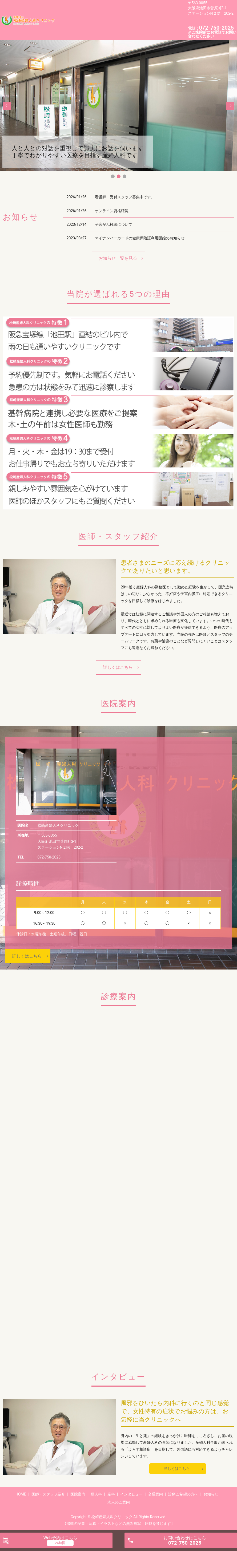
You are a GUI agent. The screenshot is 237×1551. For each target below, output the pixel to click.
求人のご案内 (71, 28)
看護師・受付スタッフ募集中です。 (125, 196)
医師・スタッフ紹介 (92, 11)
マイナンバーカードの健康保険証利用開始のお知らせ (139, 237)
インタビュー (71, 19)
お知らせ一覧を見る (118, 257)
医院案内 (122, 11)
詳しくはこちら (118, 666)
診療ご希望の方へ (122, 19)
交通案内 (94, 19)
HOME (64, 11)
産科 (153, 11)
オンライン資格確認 (111, 210)
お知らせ (150, 19)
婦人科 (140, 11)
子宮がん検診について (113, 223)
